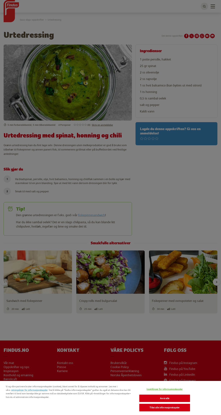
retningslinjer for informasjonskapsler (29, 390)
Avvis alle (164, 398)
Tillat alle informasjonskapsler (165, 407)
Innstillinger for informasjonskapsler (164, 389)
